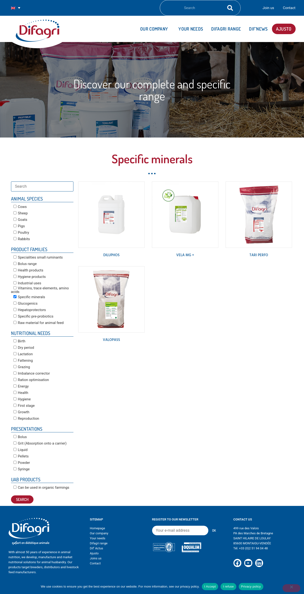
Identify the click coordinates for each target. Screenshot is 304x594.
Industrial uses (27, 283)
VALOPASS (111, 340)
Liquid (20, 450)
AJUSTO (284, 29)
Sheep (20, 213)
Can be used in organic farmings (41, 487)
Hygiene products (29, 277)
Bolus (20, 437)
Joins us (96, 558)
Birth (19, 341)
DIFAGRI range (226, 29)
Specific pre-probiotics (33, 316)
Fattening (23, 360)
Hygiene (22, 399)
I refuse (228, 586)
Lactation (23, 354)
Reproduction (26, 418)
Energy (21, 386)
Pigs (19, 226)
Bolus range (25, 264)
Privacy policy (251, 586)
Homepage (97, 528)
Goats (20, 220)
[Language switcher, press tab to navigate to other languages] (16, 8)
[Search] (229, 8)
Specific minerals (29, 297)
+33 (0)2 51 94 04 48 (253, 548)
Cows (20, 207)
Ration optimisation (31, 380)
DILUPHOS (111, 255)
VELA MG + (185, 255)
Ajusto (94, 553)
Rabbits (21, 239)
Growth (21, 412)
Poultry (21, 232)
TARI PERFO (258, 255)
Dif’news (258, 29)
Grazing (21, 367)
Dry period (23, 348)
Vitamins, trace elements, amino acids (40, 290)
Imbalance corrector (31, 373)
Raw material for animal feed (38, 323)
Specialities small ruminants (38, 257)
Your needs (190, 29)
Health (20, 393)
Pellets (21, 456)
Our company (155, 29)
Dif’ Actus (96, 548)
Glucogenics (25, 303)
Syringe (21, 469)
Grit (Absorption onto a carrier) (40, 443)
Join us (268, 8)
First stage (24, 406)
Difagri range (99, 543)
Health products (28, 270)
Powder (21, 463)
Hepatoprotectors (29, 310)
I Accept (210, 586)
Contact (289, 8)
